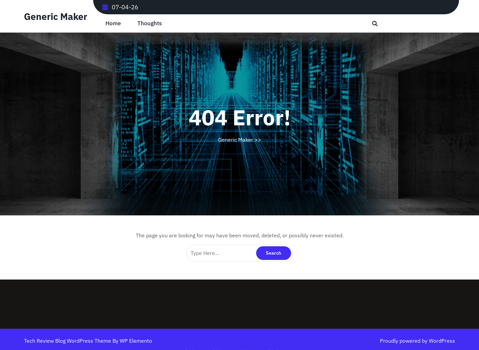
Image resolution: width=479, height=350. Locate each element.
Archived (258, 348)
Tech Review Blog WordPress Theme (68, 340)
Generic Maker (55, 16)
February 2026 (226, 348)
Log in (241, 348)
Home (113, 23)
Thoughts (149, 23)
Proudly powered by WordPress (417, 340)
